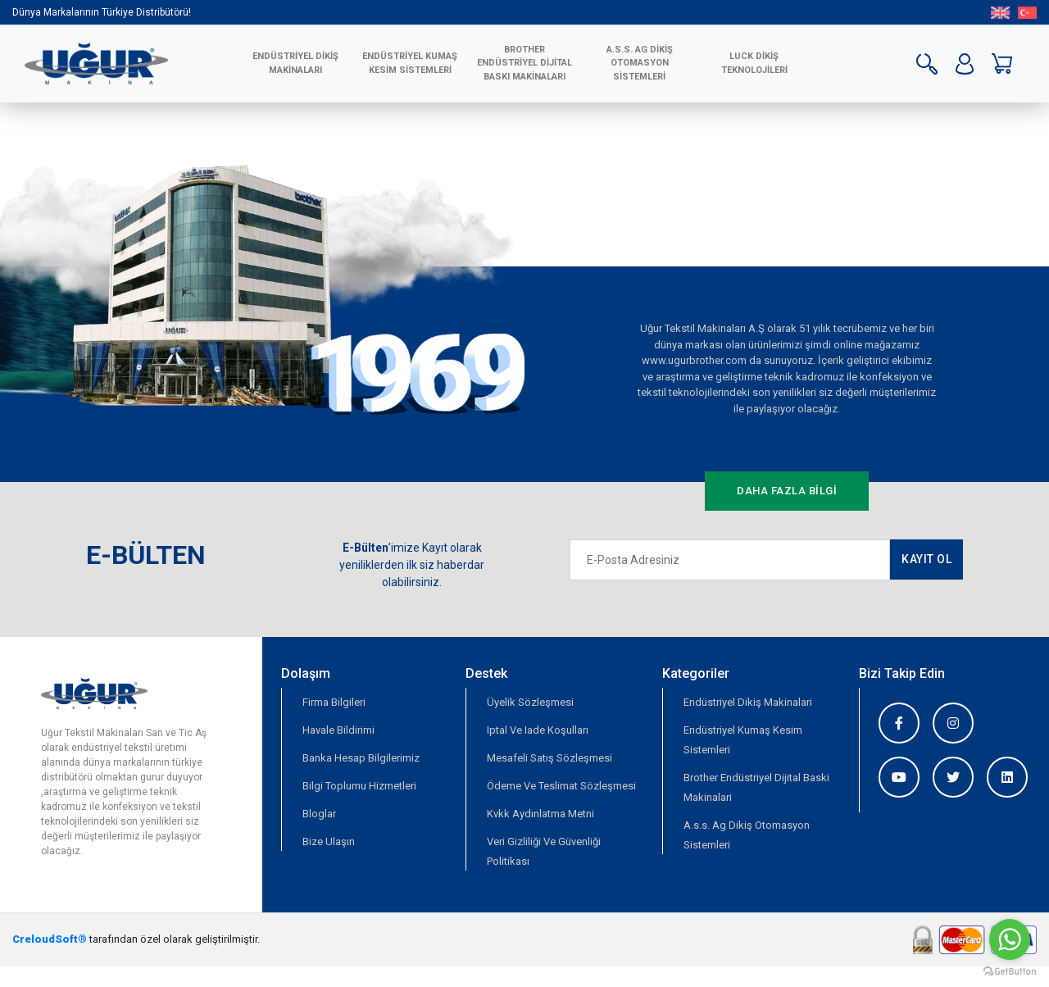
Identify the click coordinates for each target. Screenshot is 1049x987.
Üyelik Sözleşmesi (530, 702)
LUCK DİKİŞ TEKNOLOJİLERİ (754, 63)
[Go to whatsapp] (1009, 939)
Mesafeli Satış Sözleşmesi (549, 758)
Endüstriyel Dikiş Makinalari (747, 702)
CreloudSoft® (49, 939)
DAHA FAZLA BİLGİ (787, 490)
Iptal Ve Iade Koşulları (537, 730)
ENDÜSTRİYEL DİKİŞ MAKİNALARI (295, 63)
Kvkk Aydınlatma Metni (540, 813)
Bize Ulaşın (328, 841)
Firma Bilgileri (334, 702)
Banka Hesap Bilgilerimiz (361, 758)
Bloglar (319, 813)
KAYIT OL (926, 559)
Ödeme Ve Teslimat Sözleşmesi (561, 786)
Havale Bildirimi (338, 730)
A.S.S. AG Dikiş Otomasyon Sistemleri (639, 63)
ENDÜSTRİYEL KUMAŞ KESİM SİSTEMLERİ (409, 63)
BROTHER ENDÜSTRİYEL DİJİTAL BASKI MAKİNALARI (524, 63)
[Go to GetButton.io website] (1009, 971)
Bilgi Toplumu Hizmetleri (359, 786)
